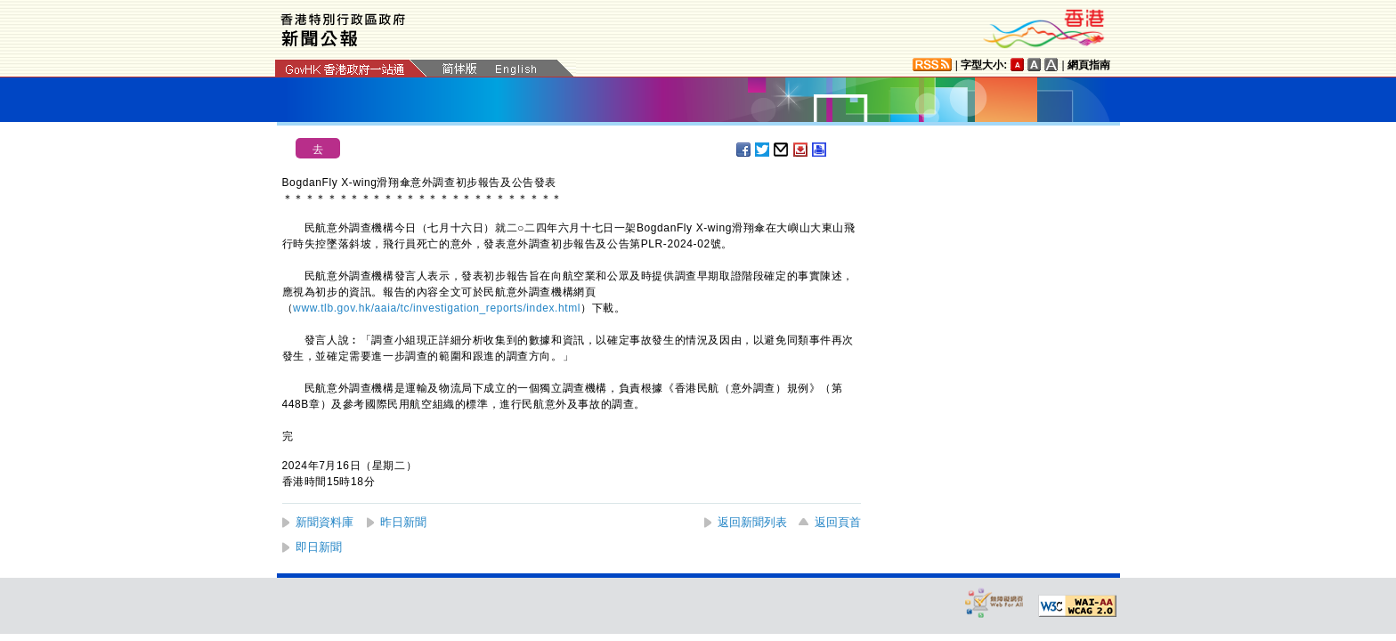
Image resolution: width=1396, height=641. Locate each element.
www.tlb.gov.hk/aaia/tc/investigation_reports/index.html (436, 308)
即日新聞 (319, 547)
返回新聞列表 (752, 522)
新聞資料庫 (324, 522)
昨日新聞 (403, 522)
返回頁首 (838, 522)
